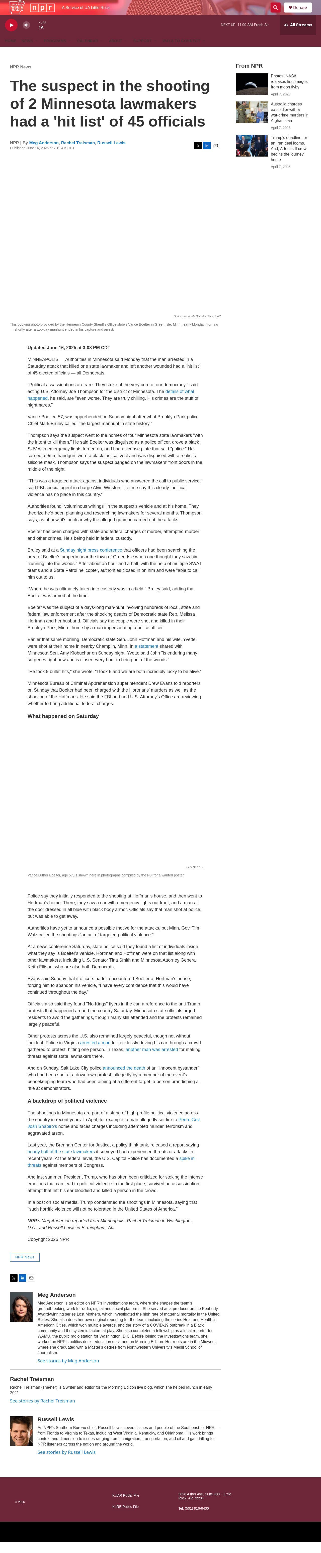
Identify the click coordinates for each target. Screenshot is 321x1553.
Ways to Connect (182, 52)
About (115, 52)
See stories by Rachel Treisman (42, 1412)
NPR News (20, 78)
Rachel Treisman (78, 154)
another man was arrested (152, 1060)
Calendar (87, 52)
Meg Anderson (44, 154)
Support (142, 52)
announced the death (124, 1079)
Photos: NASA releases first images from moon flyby (289, 92)
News (27, 52)
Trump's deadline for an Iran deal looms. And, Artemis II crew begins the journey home (289, 160)
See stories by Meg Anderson (68, 1372)
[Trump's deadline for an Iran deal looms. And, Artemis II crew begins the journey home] (252, 157)
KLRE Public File (125, 1518)
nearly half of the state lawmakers (61, 1163)
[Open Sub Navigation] (37, 52)
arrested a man (95, 1054)
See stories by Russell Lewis (67, 1463)
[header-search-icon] (278, 13)
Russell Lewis (111, 154)
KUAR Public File (125, 1507)
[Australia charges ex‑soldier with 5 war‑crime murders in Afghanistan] (252, 123)
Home (11, 52)
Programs (55, 52)
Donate (303, 13)
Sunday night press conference (91, 561)
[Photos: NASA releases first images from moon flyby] (252, 95)
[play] (11, 36)
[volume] (26, 36)
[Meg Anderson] (21, 1318)
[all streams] (298, 36)
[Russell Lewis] (21, 1443)
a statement (146, 657)
